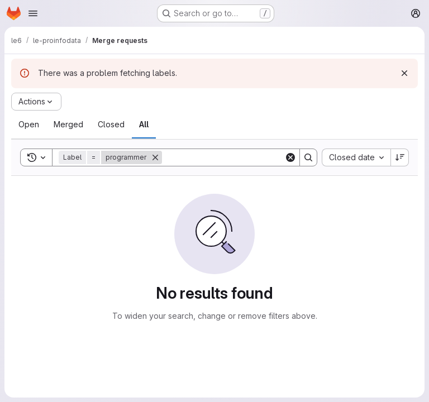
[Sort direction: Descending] (400, 157)
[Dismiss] (404, 73)
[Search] (231, 157)
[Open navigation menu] (33, 13)
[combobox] (356, 157)
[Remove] (155, 157)
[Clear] (290, 157)
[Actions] (36, 102)
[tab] (28, 124)
